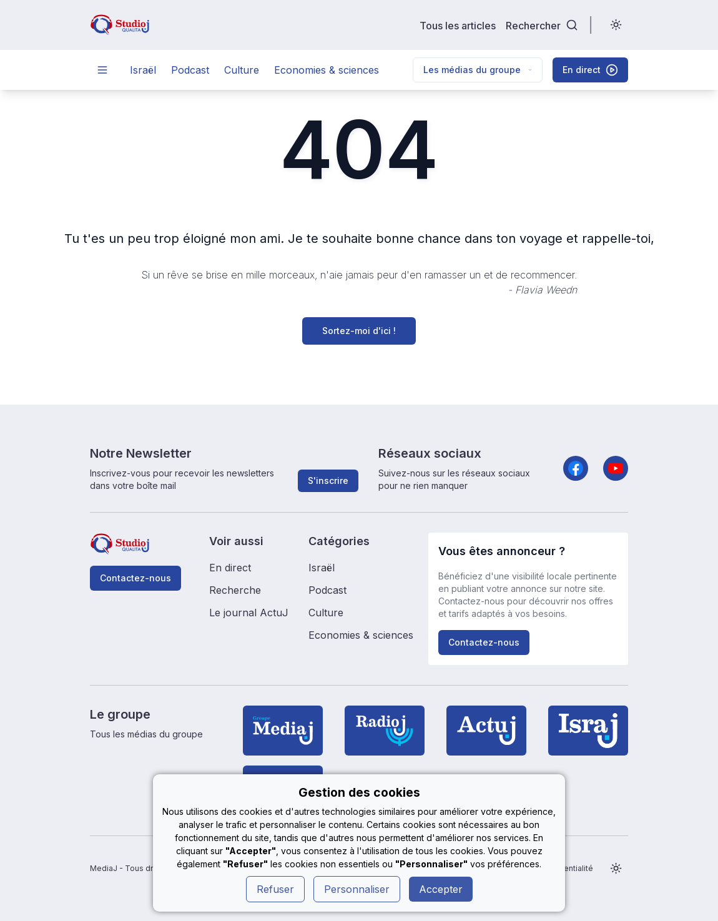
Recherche (235, 590)
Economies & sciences (326, 70)
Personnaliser (357, 889)
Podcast (190, 70)
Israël (143, 70)
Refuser (275, 889)
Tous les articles (458, 25)
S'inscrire (328, 480)
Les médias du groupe (477, 69)
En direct (230, 567)
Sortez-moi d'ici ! (359, 330)
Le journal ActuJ (248, 612)
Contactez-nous (135, 578)
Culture (241, 70)
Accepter (441, 889)
